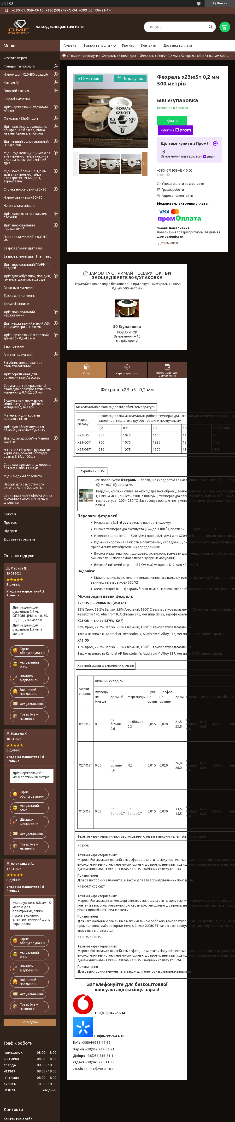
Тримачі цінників (16, 304)
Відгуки (10, 531)
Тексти (10, 514)
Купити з (176, 130)
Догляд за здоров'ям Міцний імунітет (26, 440)
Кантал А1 (12, 83)
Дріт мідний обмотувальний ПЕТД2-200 (26, 143)
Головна (70, 45)
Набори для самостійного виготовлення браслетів (24, 486)
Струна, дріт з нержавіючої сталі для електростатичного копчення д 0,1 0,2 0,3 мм (27, 389)
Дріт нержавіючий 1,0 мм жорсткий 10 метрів (31, 775)
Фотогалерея (15, 58)
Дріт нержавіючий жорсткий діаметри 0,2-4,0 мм (26, 336)
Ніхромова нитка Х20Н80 (23, 197)
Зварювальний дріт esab (23, 248)
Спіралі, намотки (17, 99)
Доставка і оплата (177, 45)
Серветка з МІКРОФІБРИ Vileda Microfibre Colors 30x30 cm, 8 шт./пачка (28, 499)
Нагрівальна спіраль (19, 206)
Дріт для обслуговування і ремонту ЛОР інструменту (24, 428)
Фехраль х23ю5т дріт (119, 56)
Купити (172, 121)
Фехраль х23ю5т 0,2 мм (159, 56)
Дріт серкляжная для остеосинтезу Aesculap (22, 375)
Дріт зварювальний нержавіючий (19, 227)
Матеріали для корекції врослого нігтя (22, 417)
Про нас (128, 45)
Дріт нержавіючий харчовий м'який (26, 108)
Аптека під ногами (18, 354)
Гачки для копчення (19, 287)
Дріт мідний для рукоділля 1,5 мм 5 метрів (27, 629)
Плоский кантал (16, 91)
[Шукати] (210, 27)
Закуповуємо (14, 346)
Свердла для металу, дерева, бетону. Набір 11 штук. (27, 466)
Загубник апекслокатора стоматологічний (23, 364)
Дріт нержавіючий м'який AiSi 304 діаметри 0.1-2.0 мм (27, 325)
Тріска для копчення (19, 296)
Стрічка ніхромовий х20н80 (25, 189)
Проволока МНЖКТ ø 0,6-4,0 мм (25, 238)
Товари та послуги (97, 45)
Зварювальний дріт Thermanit (27, 256)
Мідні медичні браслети (23, 476)
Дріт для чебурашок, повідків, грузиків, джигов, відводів (27, 277)
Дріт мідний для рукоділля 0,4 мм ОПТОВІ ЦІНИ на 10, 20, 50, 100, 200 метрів (30, 613)
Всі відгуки (30, 1022)
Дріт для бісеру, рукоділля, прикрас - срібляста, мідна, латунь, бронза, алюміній (25, 130)
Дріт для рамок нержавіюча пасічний (25, 215)
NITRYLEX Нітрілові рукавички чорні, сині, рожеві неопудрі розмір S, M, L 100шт (27, 453)
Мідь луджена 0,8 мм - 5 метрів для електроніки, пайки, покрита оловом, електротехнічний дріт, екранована (31, 913)
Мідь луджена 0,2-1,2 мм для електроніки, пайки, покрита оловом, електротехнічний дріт (27, 158)
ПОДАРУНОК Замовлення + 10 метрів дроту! (127, 336)
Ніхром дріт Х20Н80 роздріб (26, 74)
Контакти (148, 45)
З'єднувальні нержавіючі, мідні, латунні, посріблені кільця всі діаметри (23, 404)
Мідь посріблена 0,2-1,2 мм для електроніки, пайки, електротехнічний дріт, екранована (25, 176)
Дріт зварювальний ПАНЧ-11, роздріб (27, 266)
